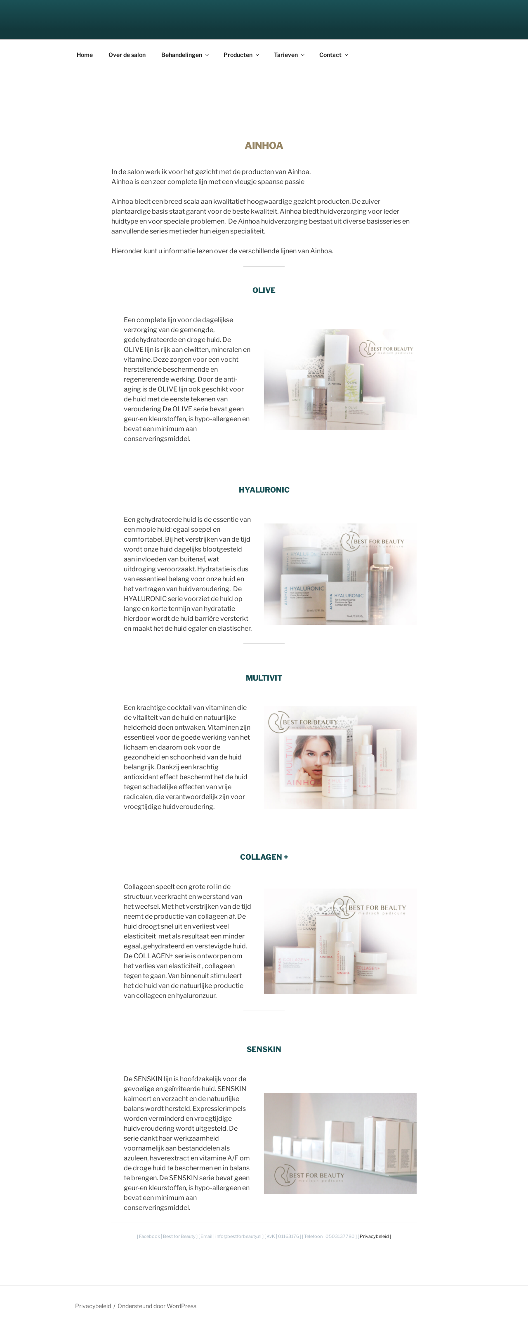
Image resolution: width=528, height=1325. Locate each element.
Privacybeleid (93, 1305)
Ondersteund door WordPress (157, 1305)
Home (85, 54)
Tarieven (290, 54)
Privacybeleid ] (375, 1236)
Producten (242, 54)
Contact (334, 54)
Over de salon (127, 54)
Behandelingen (185, 54)
